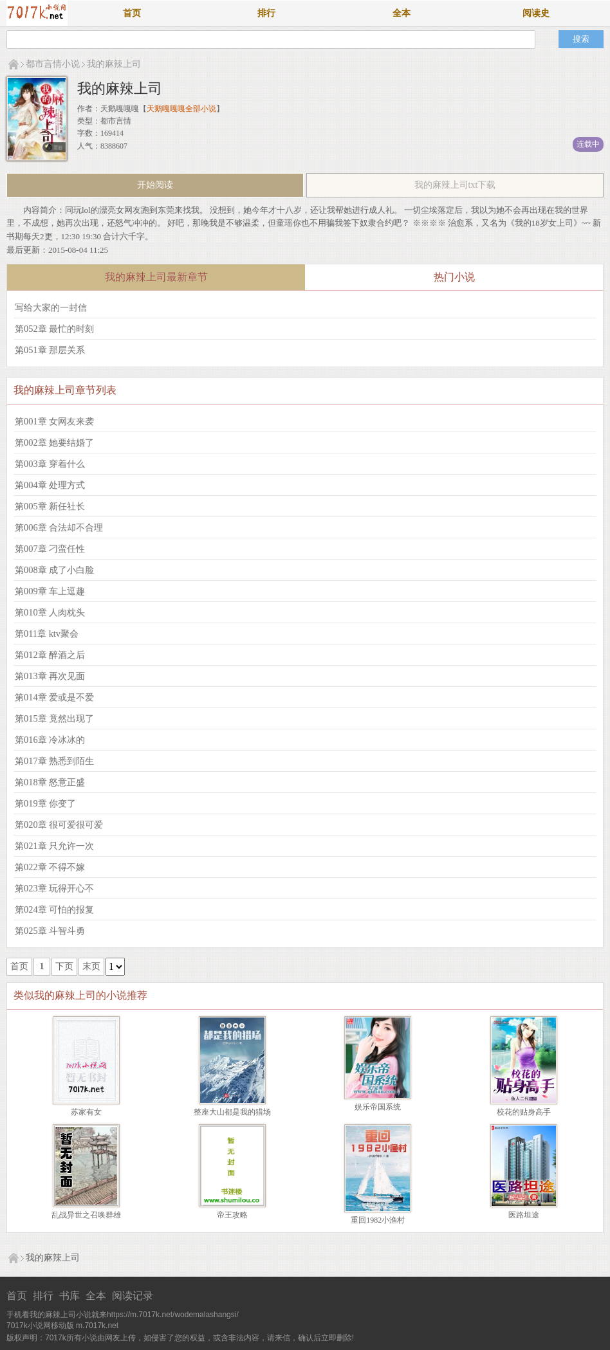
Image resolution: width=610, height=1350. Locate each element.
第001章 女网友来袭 (54, 421)
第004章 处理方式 (50, 485)
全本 (402, 13)
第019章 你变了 (45, 803)
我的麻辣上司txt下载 (455, 185)
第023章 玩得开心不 (54, 888)
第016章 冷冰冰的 (50, 739)
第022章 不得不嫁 (50, 867)
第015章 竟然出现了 (54, 718)
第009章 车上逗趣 (50, 591)
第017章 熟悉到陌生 (54, 761)
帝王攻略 (232, 1214)
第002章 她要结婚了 (54, 442)
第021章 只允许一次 (54, 846)
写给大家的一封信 (51, 307)
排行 (266, 13)
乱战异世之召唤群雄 (86, 1214)
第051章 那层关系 (50, 350)
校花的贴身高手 (524, 1112)
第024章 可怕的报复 (54, 909)
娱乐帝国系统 (378, 1106)
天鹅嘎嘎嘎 (119, 108)
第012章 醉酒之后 (50, 655)
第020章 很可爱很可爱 (59, 824)
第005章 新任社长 (50, 506)
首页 (132, 13)
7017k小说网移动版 (40, 1325)
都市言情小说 (53, 64)
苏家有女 (86, 1112)
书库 (69, 1295)
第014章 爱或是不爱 (54, 697)
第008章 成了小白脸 (54, 570)
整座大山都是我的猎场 (232, 1112)
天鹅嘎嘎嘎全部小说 (181, 108)
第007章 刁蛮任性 (50, 548)
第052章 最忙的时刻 (54, 329)
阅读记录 (132, 1295)
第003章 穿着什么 (50, 464)
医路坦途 (523, 1214)
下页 (64, 966)
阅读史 (536, 13)
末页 (91, 966)
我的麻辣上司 (114, 64)
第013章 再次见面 (50, 676)
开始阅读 (155, 185)
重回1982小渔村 (378, 1220)
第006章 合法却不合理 (59, 527)
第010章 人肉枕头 (50, 612)
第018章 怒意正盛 (50, 782)
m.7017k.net (97, 1325)
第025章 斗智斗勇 (50, 931)
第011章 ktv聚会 (47, 633)
